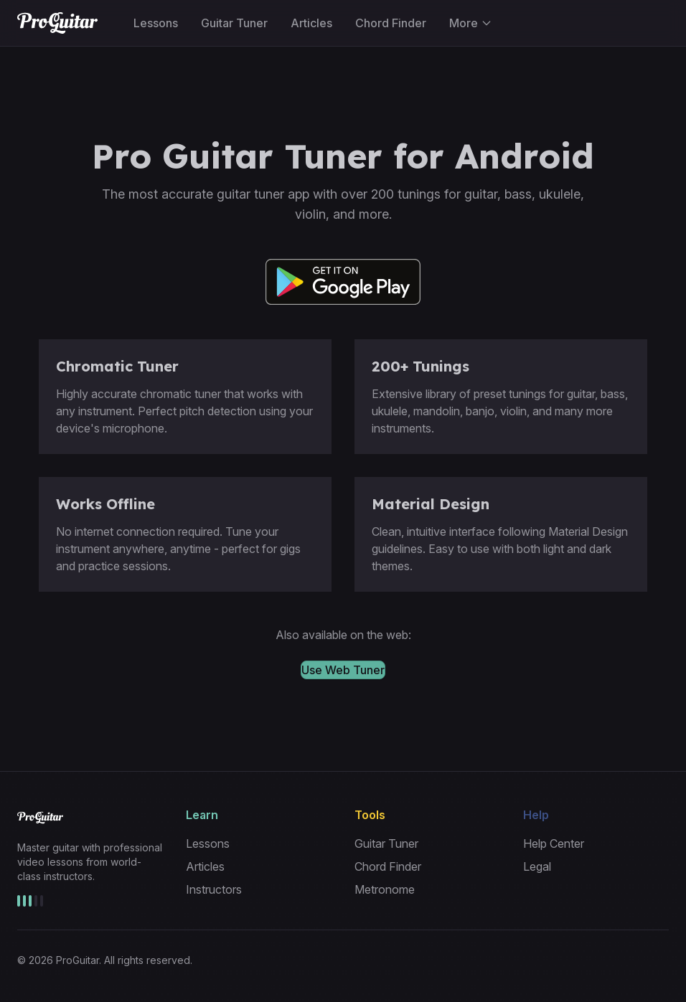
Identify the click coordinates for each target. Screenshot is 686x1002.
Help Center (553, 843)
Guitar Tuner (234, 23)
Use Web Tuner (343, 670)
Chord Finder (390, 23)
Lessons (155, 23)
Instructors (214, 889)
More (470, 23)
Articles (311, 23)
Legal (537, 866)
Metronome (384, 889)
